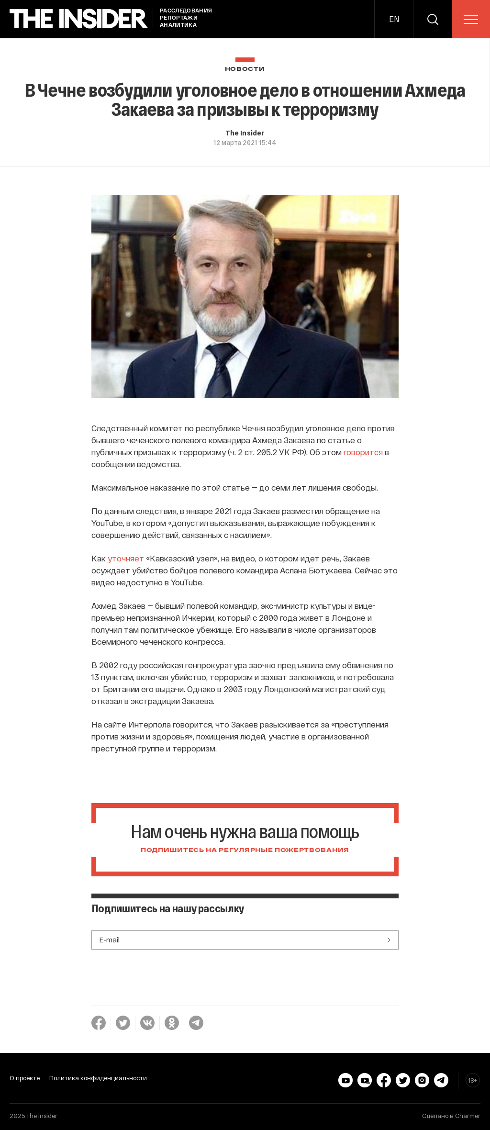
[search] (432, 19)
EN (394, 18)
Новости (245, 69)
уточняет (126, 558)
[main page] (79, 19)
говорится (363, 452)
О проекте (25, 1078)
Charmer (467, 1115)
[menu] (471, 19)
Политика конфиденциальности (98, 1078)
